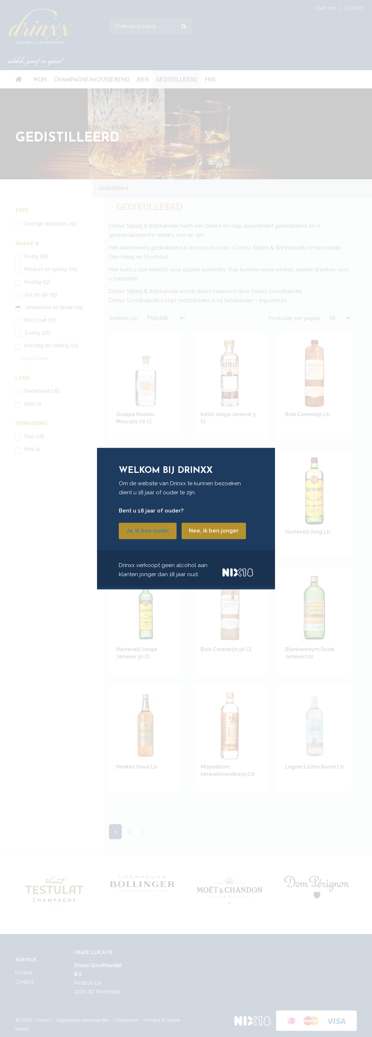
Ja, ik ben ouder (147, 530)
